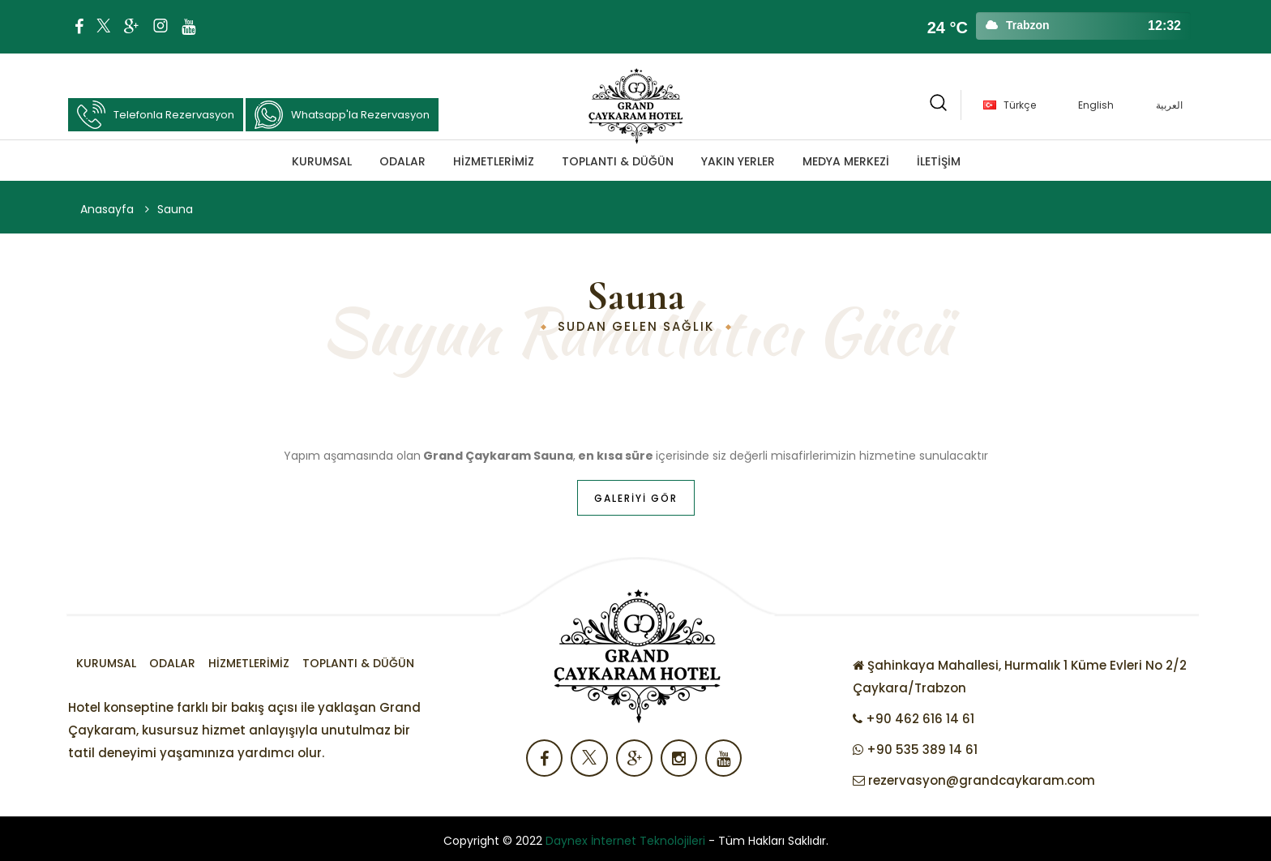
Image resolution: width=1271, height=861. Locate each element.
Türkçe (1020, 105)
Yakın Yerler (738, 161)
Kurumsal (322, 161)
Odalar (402, 161)
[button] (938, 105)
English (1096, 105)
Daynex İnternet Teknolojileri (625, 841)
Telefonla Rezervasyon (155, 115)
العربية (1169, 105)
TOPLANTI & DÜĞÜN (618, 161)
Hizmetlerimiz (493, 161)
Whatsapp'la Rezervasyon (342, 115)
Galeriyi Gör (636, 498)
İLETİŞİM (939, 161)
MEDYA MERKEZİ (845, 161)
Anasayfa (107, 209)
